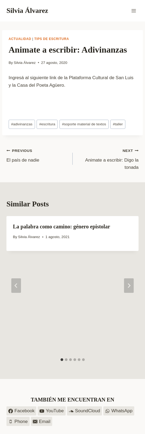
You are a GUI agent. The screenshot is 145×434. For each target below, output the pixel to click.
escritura (47, 124)
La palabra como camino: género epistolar (61, 226)
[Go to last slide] (16, 285)
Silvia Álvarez (25, 63)
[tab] (62, 359)
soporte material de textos (84, 124)
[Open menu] (134, 10)
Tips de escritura (51, 39)
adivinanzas (21, 124)
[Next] (129, 285)
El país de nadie (37, 155)
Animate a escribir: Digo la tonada (108, 158)
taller (118, 124)
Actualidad (20, 39)
